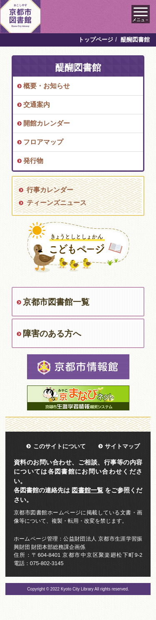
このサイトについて (59, 446)
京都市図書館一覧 (56, 301)
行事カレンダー (50, 189)
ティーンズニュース (57, 202)
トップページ (95, 39)
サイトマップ (122, 446)
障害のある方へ (52, 333)
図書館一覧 (87, 490)
